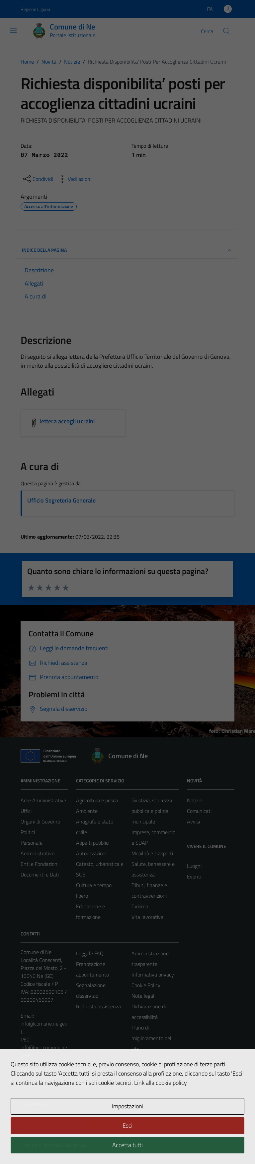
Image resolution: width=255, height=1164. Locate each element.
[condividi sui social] (37, 179)
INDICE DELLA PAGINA (127, 250)
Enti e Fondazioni (39, 864)
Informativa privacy (152, 975)
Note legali (143, 996)
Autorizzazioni (91, 853)
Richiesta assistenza (98, 1006)
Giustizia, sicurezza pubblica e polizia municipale (151, 810)
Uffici (26, 811)
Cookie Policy (145, 985)
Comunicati (199, 811)
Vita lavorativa (147, 917)
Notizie (194, 800)
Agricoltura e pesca (97, 800)
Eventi (194, 876)
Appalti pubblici (92, 843)
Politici (28, 832)
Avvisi (193, 821)
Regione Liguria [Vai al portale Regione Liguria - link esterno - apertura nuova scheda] (35, 9)
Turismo (139, 906)
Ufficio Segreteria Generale (61, 500)
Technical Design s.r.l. (66, 1145)
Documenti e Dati (40, 874)
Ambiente (87, 811)
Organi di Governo (40, 821)
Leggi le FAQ (90, 953)
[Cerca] (226, 31)
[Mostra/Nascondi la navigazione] (13, 30)
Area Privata (34, 1103)
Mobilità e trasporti (152, 853)
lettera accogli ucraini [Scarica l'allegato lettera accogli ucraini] (67, 421)
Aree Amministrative (43, 800)
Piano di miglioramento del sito (151, 1038)
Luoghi (194, 866)
